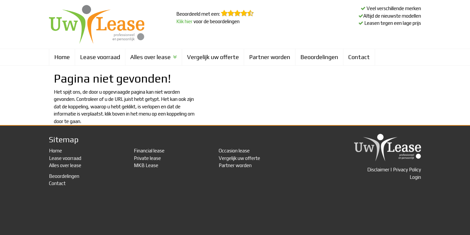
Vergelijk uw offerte (213, 57)
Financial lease (149, 150)
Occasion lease (234, 150)
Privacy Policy (407, 169)
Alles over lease (153, 57)
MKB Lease (146, 165)
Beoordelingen (319, 57)
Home (62, 57)
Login (415, 177)
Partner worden (269, 57)
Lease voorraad (100, 57)
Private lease (147, 158)
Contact (359, 57)
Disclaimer (378, 169)
